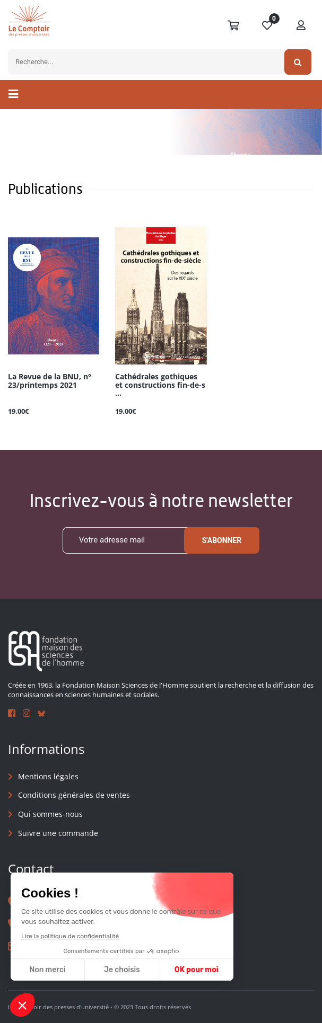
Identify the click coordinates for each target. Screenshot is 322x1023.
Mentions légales (48, 776)
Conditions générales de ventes (74, 795)
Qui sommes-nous (50, 814)
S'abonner (222, 540)
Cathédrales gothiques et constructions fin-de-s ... (160, 384)
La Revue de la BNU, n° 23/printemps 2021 (49, 380)
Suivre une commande (58, 833)
